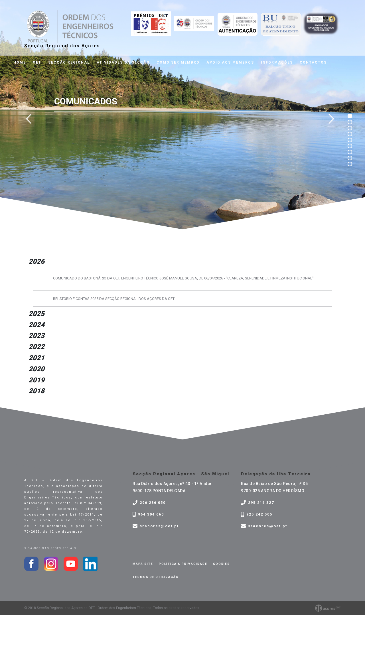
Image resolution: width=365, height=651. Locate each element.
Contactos (313, 62)
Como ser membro (178, 62)
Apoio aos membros (230, 62)
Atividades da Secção (123, 62)
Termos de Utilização (156, 577)
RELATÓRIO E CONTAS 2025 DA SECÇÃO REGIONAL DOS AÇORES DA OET (114, 299)
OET (37, 62)
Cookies (221, 563)
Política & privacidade (183, 563)
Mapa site (143, 563)
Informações (277, 62)
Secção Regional (69, 62)
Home (19, 62)
